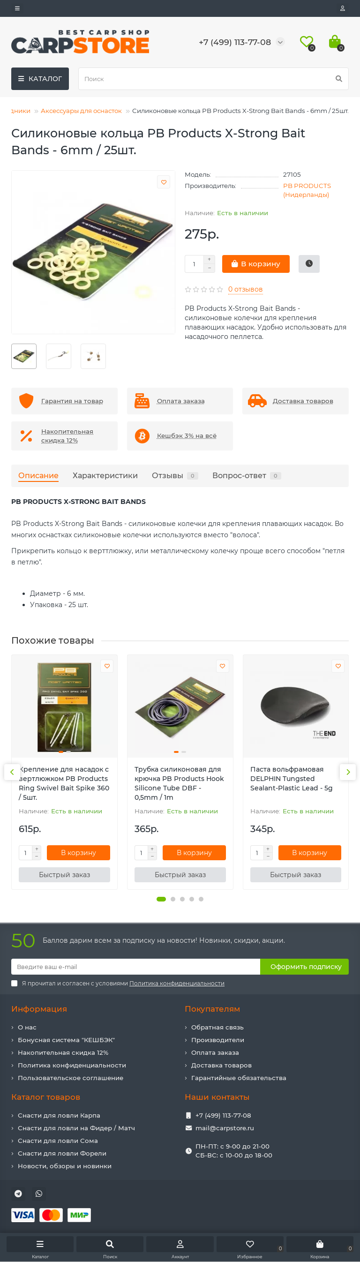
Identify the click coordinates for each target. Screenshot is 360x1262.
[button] (161, 899)
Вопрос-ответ (246, 475)
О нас (27, 1027)
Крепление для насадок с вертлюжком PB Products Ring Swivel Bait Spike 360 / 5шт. (64, 783)
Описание (38, 475)
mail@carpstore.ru (224, 1128)
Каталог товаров (45, 1097)
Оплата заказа (215, 1052)
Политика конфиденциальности (72, 1065)
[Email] (135, 967)
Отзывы (175, 475)
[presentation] (12, 772)
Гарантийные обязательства (238, 1078)
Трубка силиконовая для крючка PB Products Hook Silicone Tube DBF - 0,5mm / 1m (179, 783)
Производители (217, 1040)
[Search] (213, 79)
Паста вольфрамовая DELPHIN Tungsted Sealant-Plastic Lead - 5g (291, 778)
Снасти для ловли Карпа (59, 1115)
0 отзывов (245, 289)
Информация (39, 1009)
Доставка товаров (221, 1065)
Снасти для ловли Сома (58, 1140)
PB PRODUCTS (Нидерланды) (307, 190)
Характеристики (105, 475)
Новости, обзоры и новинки (65, 1166)
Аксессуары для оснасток (81, 110)
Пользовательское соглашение (70, 1078)
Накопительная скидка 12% (63, 1052)
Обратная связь (217, 1027)
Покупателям (212, 1009)
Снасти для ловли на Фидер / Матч (76, 1128)
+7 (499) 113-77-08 (223, 1115)
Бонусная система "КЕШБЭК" (66, 1040)
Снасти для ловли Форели (62, 1153)
